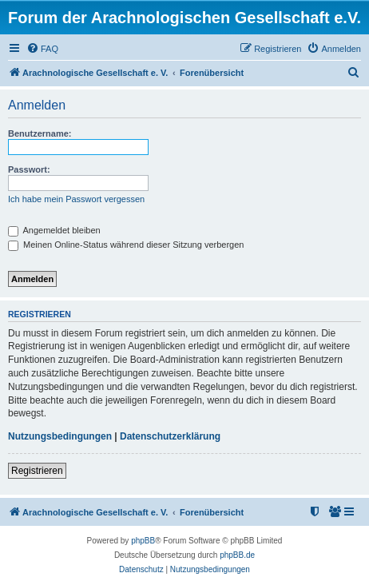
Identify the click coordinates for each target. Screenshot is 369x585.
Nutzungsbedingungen (60, 436)
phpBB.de (237, 555)
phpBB (143, 540)
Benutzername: (39, 133)
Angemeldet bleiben (54, 230)
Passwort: (29, 169)
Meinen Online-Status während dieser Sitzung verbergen (126, 244)
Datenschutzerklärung (170, 436)
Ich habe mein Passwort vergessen (76, 199)
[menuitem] (42, 48)
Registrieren (37, 470)
